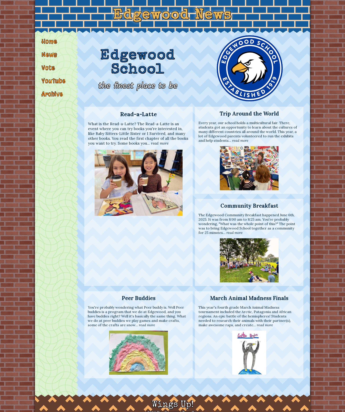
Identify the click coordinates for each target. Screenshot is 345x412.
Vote (49, 71)
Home (50, 44)
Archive (53, 99)
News (49, 58)
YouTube (54, 85)
